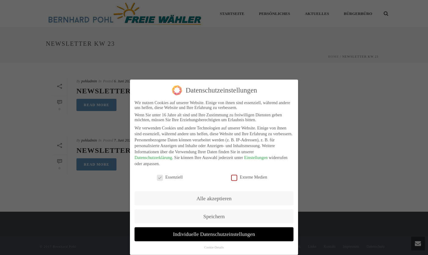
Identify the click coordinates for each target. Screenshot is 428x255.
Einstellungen (256, 154)
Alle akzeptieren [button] (213, 195)
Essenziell (170, 173)
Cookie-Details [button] (214, 244)
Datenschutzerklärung (153, 154)
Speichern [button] (214, 213)
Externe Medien (249, 173)
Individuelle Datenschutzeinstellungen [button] (214, 231)
